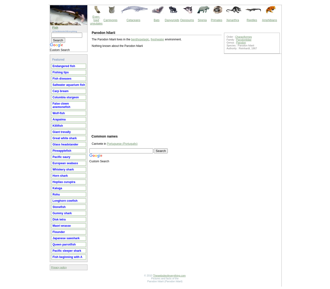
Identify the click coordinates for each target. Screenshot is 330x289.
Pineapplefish (62, 150)
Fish (55, 27)
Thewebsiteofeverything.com (169, 275)
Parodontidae (243, 39)
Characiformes (243, 36)
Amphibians (269, 20)
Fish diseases (62, 78)
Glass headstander (65, 144)
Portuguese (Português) (122, 143)
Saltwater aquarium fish (69, 85)
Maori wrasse (62, 225)
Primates (216, 20)
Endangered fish (64, 66)
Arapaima (59, 119)
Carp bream (61, 91)
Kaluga (57, 188)
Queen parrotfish (64, 244)
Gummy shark (62, 213)
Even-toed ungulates (96, 20)
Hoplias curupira (64, 182)
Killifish (58, 125)
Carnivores (111, 20)
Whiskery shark (63, 169)
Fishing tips (61, 72)
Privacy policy (59, 267)
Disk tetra (59, 219)
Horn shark (60, 175)
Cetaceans (133, 20)
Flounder (59, 232)
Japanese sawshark (66, 238)
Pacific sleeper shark (67, 250)
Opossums (187, 20)
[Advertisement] (156, 90)
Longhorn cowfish (65, 200)
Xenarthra (232, 20)
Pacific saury (61, 157)
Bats (157, 20)
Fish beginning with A (67, 257)
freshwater (157, 39)
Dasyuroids (172, 20)
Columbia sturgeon (66, 97)
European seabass (65, 163)
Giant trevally (62, 132)
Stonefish (59, 207)
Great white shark (65, 138)
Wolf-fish (59, 113)
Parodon (241, 42)
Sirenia (202, 20)
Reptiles (252, 20)
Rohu (56, 194)
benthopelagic (140, 39)
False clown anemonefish (61, 105)
